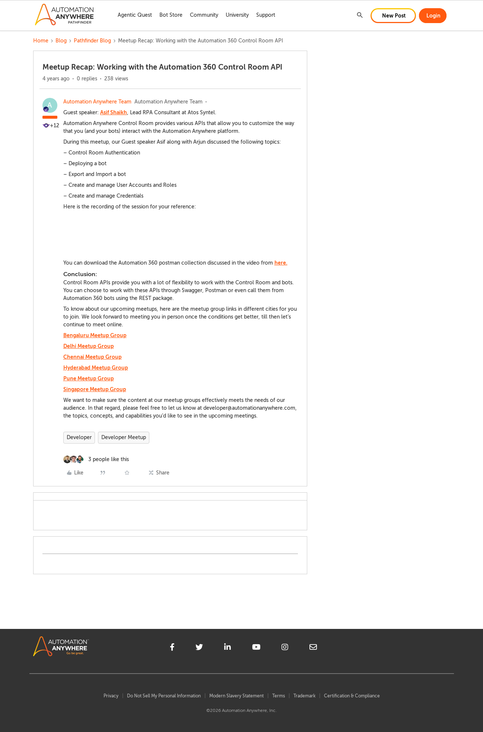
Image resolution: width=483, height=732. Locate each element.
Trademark (304, 696)
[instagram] (285, 648)
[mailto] (313, 648)
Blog (61, 41)
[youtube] (256, 648)
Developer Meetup (123, 437)
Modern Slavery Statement (236, 696)
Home (40, 41)
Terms (278, 696)
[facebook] (172, 648)
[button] (393, 15)
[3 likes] (96, 459)
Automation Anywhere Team (97, 102)
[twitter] (199, 648)
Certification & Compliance (352, 696)
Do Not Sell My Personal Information (164, 696)
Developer (79, 437)
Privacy (111, 696)
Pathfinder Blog (92, 41)
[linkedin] (227, 648)
